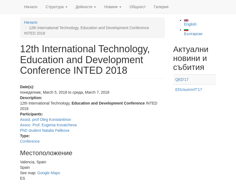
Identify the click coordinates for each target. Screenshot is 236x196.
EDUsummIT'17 (188, 89)
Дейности (86, 7)
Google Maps (48, 173)
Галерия (161, 7)
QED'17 (182, 79)
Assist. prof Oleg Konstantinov (45, 119)
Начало (31, 7)
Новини (112, 7)
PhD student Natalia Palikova (44, 130)
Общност (138, 7)
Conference (30, 141)
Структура (56, 7)
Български (193, 32)
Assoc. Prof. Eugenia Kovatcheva (48, 125)
